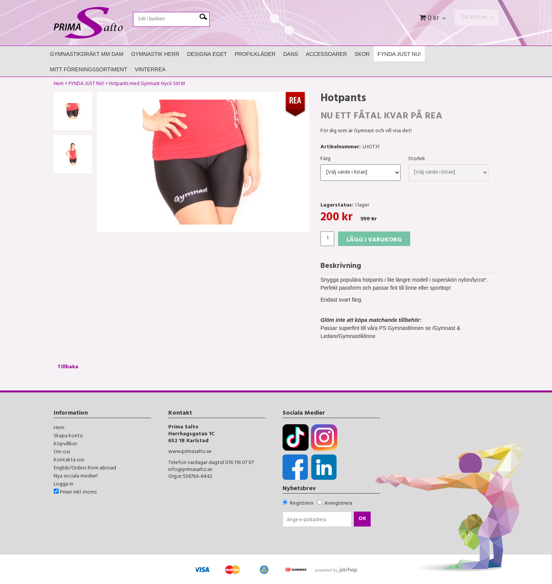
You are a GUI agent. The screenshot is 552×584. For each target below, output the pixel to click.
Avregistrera (338, 504)
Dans (290, 54)
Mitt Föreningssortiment (88, 69)
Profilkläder (255, 54)
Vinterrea (150, 69)
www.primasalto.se (190, 452)
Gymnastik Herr (155, 54)
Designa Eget (207, 54)
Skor (362, 54)
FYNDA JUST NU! (399, 54)
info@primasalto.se (190, 470)
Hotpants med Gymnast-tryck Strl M (147, 85)
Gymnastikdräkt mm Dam (86, 54)
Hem (59, 85)
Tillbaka (68, 367)
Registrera (301, 504)
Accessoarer (326, 54)
